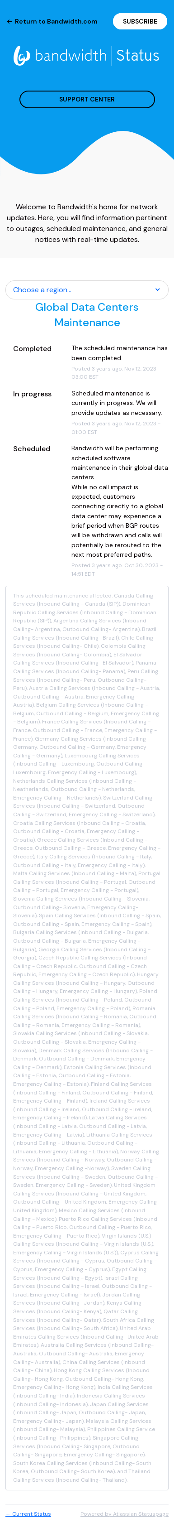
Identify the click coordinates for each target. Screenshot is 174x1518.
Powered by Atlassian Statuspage (124, 1514)
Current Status (28, 1514)
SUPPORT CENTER (87, 99)
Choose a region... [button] (42, 289)
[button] (140, 21)
